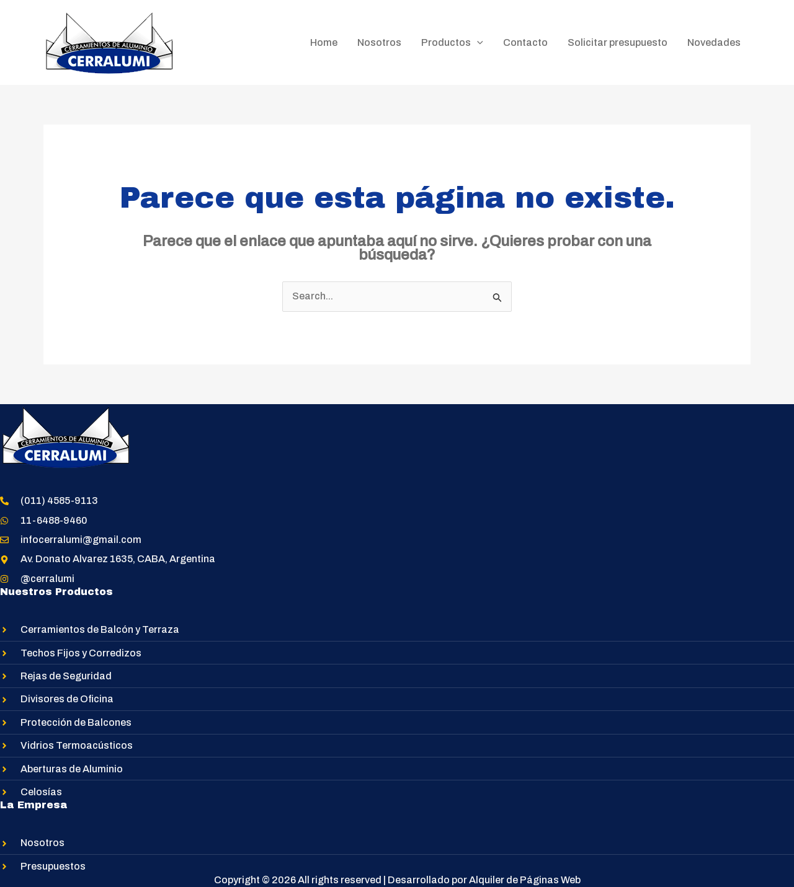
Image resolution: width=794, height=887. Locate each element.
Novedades (714, 42)
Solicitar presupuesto (617, 42)
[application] (477, 42)
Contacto (525, 42)
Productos (452, 42)
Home (323, 42)
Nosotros (379, 42)
